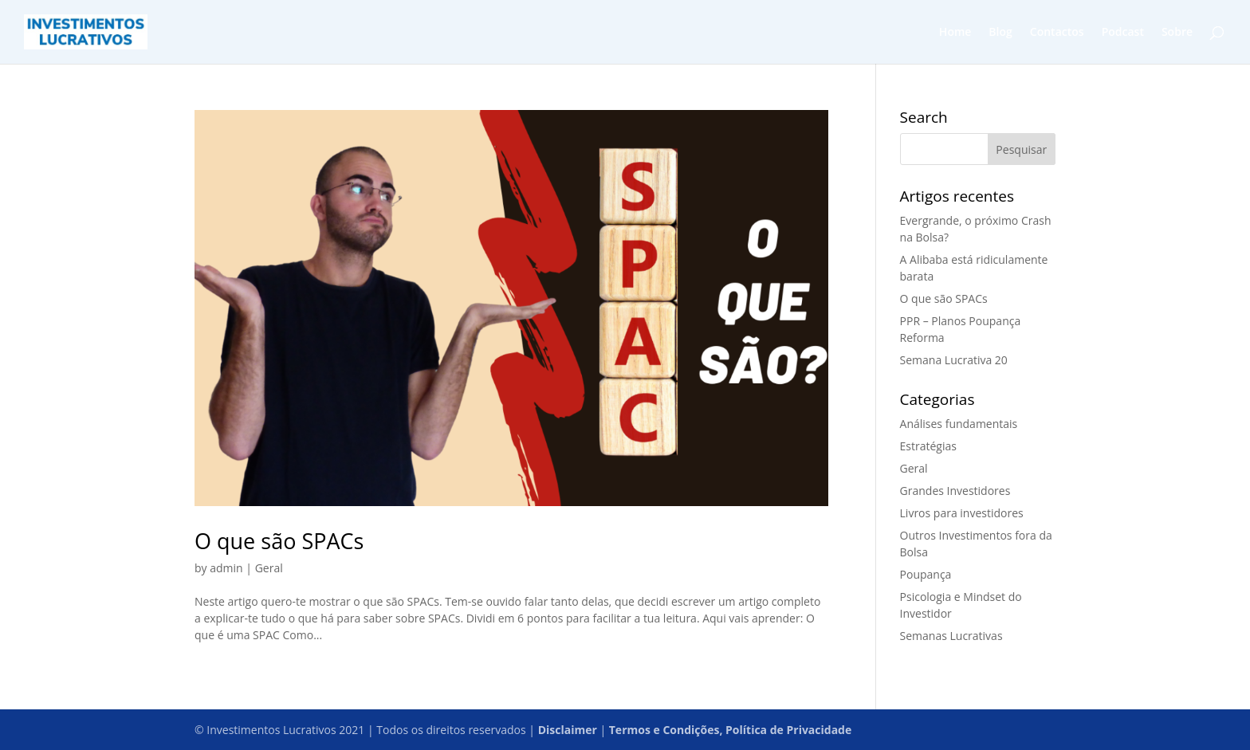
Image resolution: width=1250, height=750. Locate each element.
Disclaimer (567, 729)
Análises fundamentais (959, 423)
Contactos (1057, 32)
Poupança (926, 574)
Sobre (1177, 32)
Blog (1000, 32)
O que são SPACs (279, 541)
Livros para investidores (962, 512)
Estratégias (928, 446)
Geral (269, 567)
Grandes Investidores (955, 490)
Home (955, 32)
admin (226, 567)
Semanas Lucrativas (951, 635)
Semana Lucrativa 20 (954, 359)
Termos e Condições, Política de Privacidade (730, 729)
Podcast (1123, 32)
